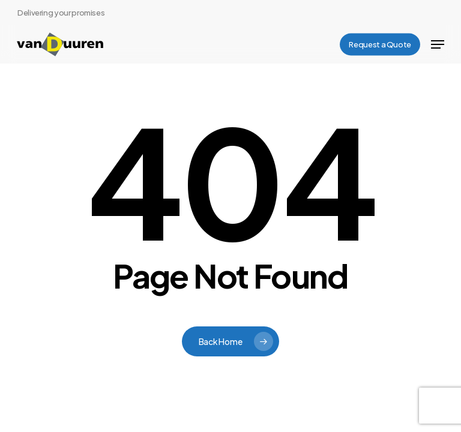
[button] (437, 44)
